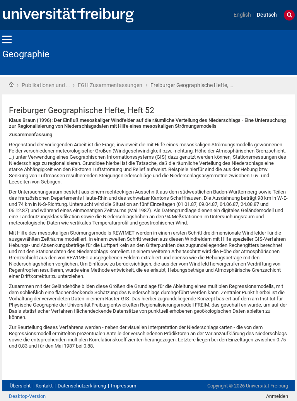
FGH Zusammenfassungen (110, 85)
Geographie (26, 54)
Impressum (123, 386)
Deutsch (267, 15)
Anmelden (277, 396)
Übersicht (20, 386)
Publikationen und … (46, 85)
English (242, 15)
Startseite (11, 84)
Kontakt (44, 386)
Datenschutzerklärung (82, 386)
